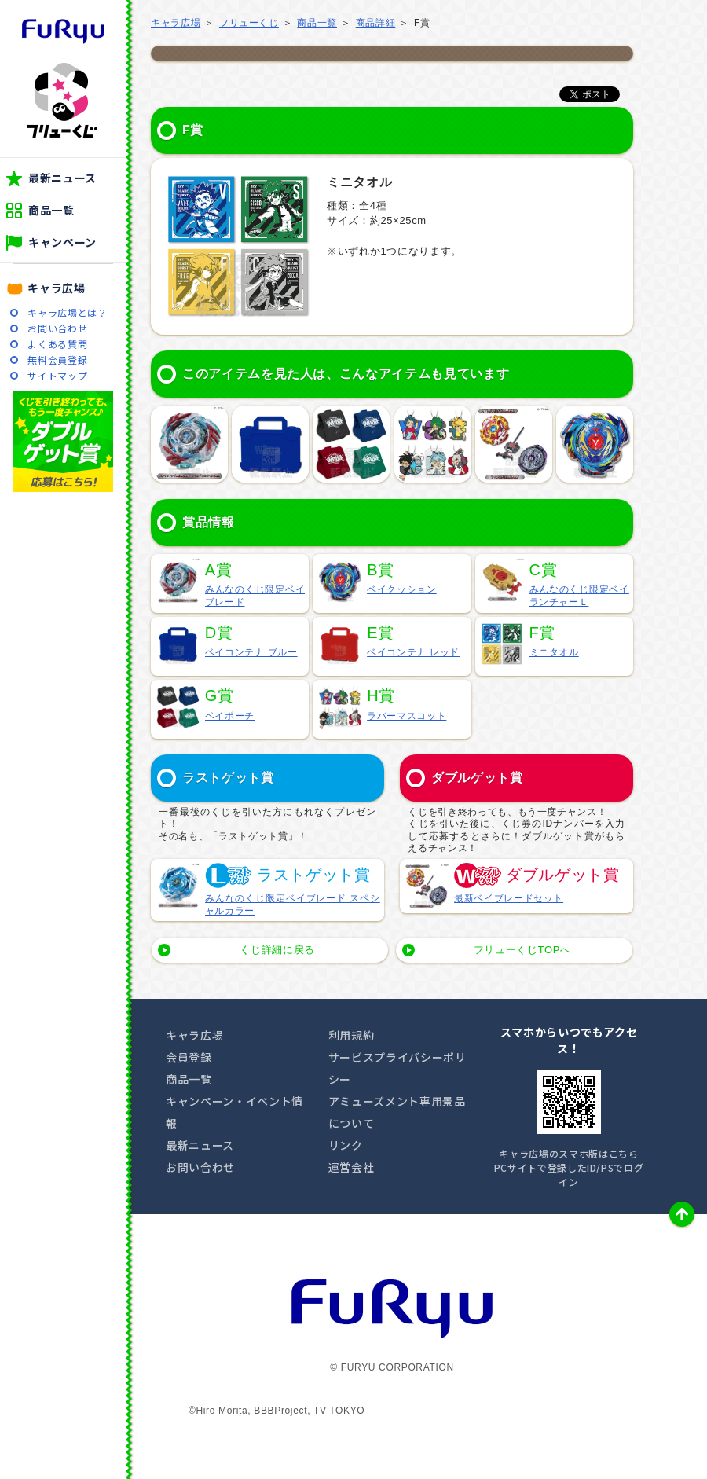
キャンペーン (62, 242)
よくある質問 (57, 343)
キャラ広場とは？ (67, 312)
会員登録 (189, 1057)
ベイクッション (402, 589)
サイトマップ (57, 375)
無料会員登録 (57, 359)
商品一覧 (51, 210)
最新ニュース (62, 177)
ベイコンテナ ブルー (251, 652)
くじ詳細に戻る (277, 950)
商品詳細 (376, 22)
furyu (63, 31)
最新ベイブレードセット (508, 898)
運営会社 (351, 1167)
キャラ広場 (56, 287)
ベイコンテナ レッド (413, 652)
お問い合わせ (57, 328)
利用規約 (351, 1035)
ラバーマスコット (406, 715)
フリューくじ (63, 100)
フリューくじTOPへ (522, 950)
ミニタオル (554, 652)
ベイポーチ (230, 715)
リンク (345, 1145)
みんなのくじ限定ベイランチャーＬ (579, 595)
